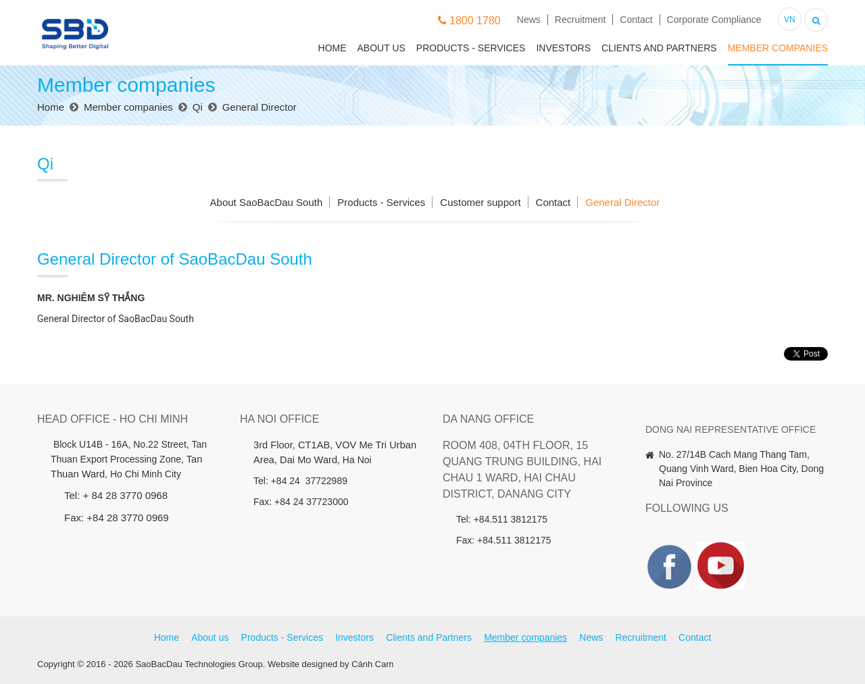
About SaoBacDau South (266, 202)
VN (789, 19)
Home (332, 48)
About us (381, 48)
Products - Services (471, 48)
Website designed (302, 664)
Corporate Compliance (714, 19)
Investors (563, 48)
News (529, 19)
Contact (636, 19)
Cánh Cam (372, 664)
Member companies (778, 48)
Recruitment (580, 19)
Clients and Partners (659, 48)
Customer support (480, 202)
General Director (622, 202)
